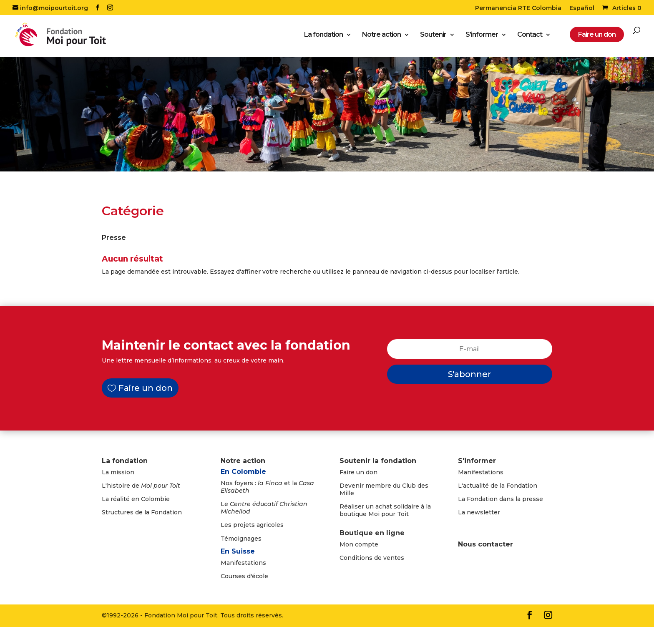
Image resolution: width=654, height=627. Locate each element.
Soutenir (433, 35)
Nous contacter (485, 544)
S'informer (477, 461)
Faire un (353, 472)
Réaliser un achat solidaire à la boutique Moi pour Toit (385, 510)
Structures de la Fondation (142, 512)
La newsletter (479, 512)
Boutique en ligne (372, 533)
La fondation (323, 35)
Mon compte (359, 544)
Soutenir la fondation (378, 461)
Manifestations (243, 563)
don (371, 472)
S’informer (481, 35)
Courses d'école (244, 576)
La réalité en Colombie (136, 499)
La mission (118, 472)
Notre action (381, 35)
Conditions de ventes (372, 558)
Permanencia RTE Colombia (518, 8)
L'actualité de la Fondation (497, 485)
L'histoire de (141, 485)
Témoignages (241, 538)
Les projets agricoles (252, 525)
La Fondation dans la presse (500, 499)
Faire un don (145, 388)
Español (581, 8)
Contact (529, 35)
